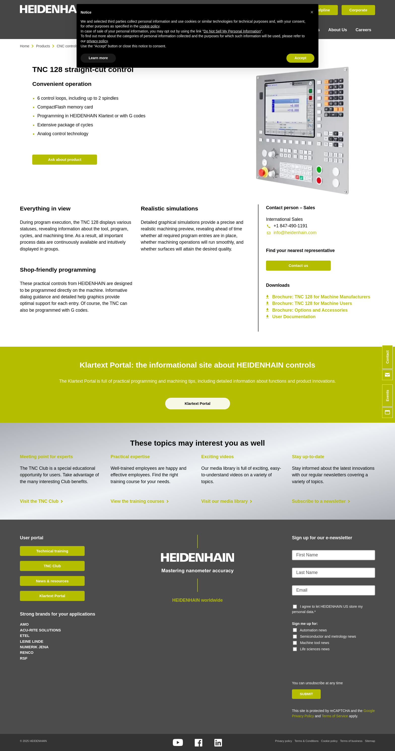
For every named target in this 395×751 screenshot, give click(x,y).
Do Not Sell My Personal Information (232, 31)
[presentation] (326, 661)
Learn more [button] (98, 58)
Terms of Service (335, 715)
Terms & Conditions (306, 740)
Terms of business (351, 740)
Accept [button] (300, 58)
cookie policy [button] (149, 26)
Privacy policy (283, 740)
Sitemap (370, 740)
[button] (312, 12)
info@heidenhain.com (295, 231)
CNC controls (67, 45)
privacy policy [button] (97, 41)
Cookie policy (329, 740)
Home (24, 45)
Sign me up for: (305, 623)
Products (43, 45)
